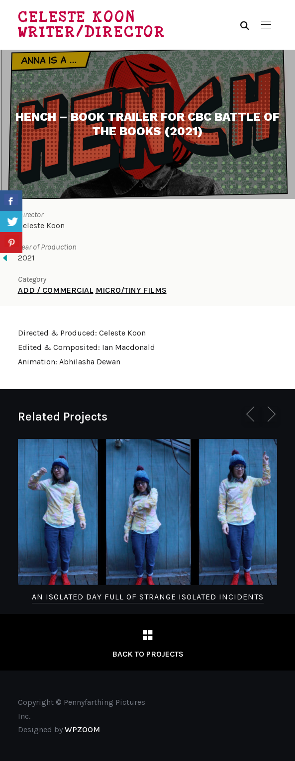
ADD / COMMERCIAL (56, 290)
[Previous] (252, 414)
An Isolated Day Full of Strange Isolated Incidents (148, 596)
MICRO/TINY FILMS (131, 290)
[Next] (269, 414)
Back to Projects (148, 654)
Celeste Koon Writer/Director (92, 25)
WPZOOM (82, 729)
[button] (266, 24)
